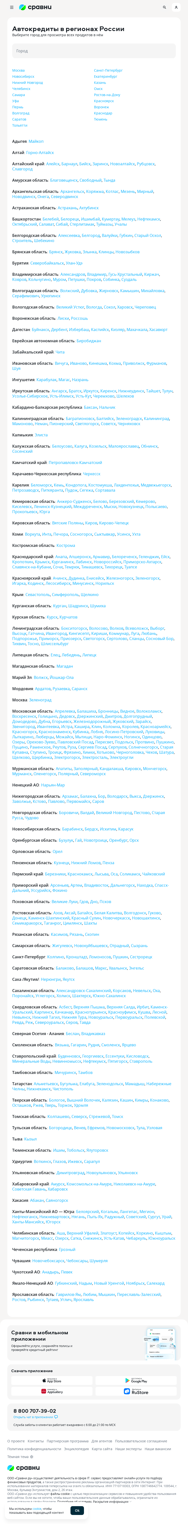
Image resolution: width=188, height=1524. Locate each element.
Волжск (41, 677)
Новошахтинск (146, 918)
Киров (91, 523)
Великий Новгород (114, 812)
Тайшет (153, 391)
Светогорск (94, 638)
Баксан (90, 407)
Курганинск (63, 561)
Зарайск (143, 721)
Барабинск (72, 829)
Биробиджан (89, 340)
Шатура (166, 752)
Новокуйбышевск (91, 945)
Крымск (42, 561)
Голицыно (47, 716)
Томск (117, 1116)
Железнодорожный (92, 721)
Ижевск (75, 1161)
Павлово (56, 801)
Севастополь (37, 594)
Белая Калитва (108, 913)
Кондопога (76, 485)
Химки (89, 752)
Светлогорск (87, 423)
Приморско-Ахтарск (142, 561)
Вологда (94, 307)
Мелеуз (128, 219)
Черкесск (91, 473)
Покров (94, 279)
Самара (18, 94)
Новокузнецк (130, 506)
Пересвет (104, 742)
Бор (101, 796)
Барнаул (69, 163)
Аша (61, 1233)
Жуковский (123, 721)
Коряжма (95, 191)
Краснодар (103, 113)
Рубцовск (146, 163)
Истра (66, 726)
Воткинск (42, 1161)
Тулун (167, 391)
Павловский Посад (75, 742)
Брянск (56, 251)
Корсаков (122, 990)
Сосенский (22, 451)
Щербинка (42, 757)
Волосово (98, 628)
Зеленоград (40, 700)
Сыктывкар (104, 534)
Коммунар (119, 633)
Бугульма (69, 1083)
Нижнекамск (39, 1089)
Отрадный (119, 945)
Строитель (22, 240)
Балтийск (105, 418)
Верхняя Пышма (89, 1007)
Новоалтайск (122, 163)
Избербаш (79, 329)
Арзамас (70, 796)
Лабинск (84, 561)
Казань (100, 82)
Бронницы (108, 711)
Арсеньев (59, 885)
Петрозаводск (25, 490)
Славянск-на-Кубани (31, 567)
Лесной (159, 1012)
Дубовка (89, 290)
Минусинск (83, 583)
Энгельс (136, 968)
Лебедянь (71, 655)
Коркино (144, 1233)
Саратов (19, 119)
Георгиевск (93, 1056)
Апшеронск (80, 556)
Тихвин (19, 643)
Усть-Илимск (62, 396)
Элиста (41, 435)
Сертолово (117, 638)
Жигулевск (62, 945)
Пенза (108, 862)
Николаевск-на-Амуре (134, 1184)
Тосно (33, 643)
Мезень (128, 191)
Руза (72, 747)
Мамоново (22, 423)
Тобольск (75, 1150)
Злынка (90, 251)
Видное (127, 711)
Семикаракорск (27, 923)
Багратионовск (80, 418)
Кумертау (110, 219)
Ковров (19, 279)
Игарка (19, 583)
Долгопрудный (138, 716)
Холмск (63, 995)
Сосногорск (81, 534)
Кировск (133, 768)
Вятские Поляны (67, 523)
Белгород (91, 235)
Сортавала (105, 490)
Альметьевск (46, 1083)
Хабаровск (58, 1189)
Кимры (141, 1100)
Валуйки (110, 235)
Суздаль (129, 279)
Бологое (57, 1100)
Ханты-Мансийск (28, 1222)
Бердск (91, 829)
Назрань (80, 379)
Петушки (76, 279)
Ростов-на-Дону (107, 94)
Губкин (125, 235)
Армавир (101, 556)
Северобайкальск (47, 263)
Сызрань (139, 945)
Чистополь (63, 1089)
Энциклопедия (76, 1449)
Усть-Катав (114, 1238)
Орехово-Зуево (41, 742)
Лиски (63, 318)
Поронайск (23, 995)
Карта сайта (102, 1449)
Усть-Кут (83, 396)
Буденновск (69, 1056)
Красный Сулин (86, 918)
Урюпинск (50, 295)
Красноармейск (156, 726)
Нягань (78, 1216)
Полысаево (156, 506)
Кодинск (36, 583)
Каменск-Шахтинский (49, 918)
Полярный (68, 773)
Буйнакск (40, 329)
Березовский (121, 501)
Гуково (154, 913)
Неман (41, 423)
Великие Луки (65, 901)
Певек (66, 1272)
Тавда (85, 1022)
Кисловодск (137, 1056)
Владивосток (96, 885)
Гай (78, 840)
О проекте (16, 1441)
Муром (59, 279)
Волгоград (20, 113)
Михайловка (152, 290)
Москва (18, 70)
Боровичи (68, 812)
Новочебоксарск (48, 1260)
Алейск (52, 163)
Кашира (82, 726)
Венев (79, 1127)
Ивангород (56, 633)
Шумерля (99, 1260)
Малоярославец (123, 446)
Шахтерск (81, 995)
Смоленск (110, 1045)
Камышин (129, 290)
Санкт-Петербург (108, 70)
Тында (109, 180)
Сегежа (86, 490)
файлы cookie (60, 1494)
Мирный (145, 191)
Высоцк (19, 633)
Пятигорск (118, 1061)
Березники (55, 874)
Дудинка (76, 578)
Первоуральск (128, 1017)
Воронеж (101, 107)
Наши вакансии (158, 1449)
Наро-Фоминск (108, 737)
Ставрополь (140, 1061)
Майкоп (36, 141)
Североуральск (49, 1022)
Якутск (69, 979)
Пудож (71, 490)
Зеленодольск (109, 1083)
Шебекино (44, 240)
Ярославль (83, 1299)
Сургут (154, 1216)
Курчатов (68, 617)
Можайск (64, 737)
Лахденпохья (126, 485)
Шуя (16, 368)
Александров (72, 274)
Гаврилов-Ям (68, 1294)
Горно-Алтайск (40, 152)
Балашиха (86, 711)
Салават (46, 224)
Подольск (124, 742)
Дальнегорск (122, 885)
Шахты (90, 923)
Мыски (110, 506)
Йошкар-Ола (62, 677)
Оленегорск (45, 773)
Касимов (59, 934)
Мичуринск (65, 1072)
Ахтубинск (89, 207)
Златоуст (108, 1233)
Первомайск (78, 801)
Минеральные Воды (31, 1061)
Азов (57, 913)
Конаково (159, 1100)
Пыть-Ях (95, 1216)
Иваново (78, 363)
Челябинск (21, 88)
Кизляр (118, 329)
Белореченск (124, 556)
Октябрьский (24, 224)
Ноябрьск (135, 1283)
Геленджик (149, 556)
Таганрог (52, 923)
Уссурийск (40, 890)
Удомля (81, 1105)
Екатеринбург (105, 76)
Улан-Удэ (74, 263)
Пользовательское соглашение (141, 1441)
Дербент (59, 329)
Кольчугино (39, 279)
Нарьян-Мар (53, 785)
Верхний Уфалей (82, 1233)
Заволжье (21, 801)
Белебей (51, 219)
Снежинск (92, 1238)
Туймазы (104, 224)
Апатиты (64, 768)
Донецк (19, 918)
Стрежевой (99, 1116)
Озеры (18, 742)
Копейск (126, 1233)
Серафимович (25, 295)
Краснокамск (80, 874)
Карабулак (46, 379)
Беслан (72, 1033)
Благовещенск (64, 180)
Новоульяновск (101, 1172)
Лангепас (129, 1211)
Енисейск (95, 578)
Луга (135, 633)
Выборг (157, 628)
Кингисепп (79, 633)
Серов (72, 1022)
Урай (166, 1216)
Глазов (59, 1161)
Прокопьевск (24, 511)
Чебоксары (77, 1260)
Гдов (84, 901)
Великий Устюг (70, 307)
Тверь (50, 1105)
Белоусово (62, 446)
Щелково (21, 757)
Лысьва (101, 874)
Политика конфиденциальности (34, 1449)
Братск (75, 391)
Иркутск (90, 391)
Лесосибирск (58, 583)
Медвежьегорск (156, 485)
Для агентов (102, 1441)
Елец (55, 655)
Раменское (40, 747)
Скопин (92, 934)
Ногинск (132, 737)
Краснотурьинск (90, 1012)
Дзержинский (90, 716)
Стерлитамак (82, 224)
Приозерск (70, 638)
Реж (29, 1022)
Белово (100, 501)
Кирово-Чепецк (114, 523)
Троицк (55, 752)
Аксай (69, 913)
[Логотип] (23, 1468)
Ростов (18, 1299)
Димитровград (70, 1172)
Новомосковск (120, 1127)
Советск (108, 423)
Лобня (97, 731)
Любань (148, 633)
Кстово (39, 801)
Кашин (126, 1100)
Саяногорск (57, 1200)
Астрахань (67, 207)
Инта (46, 534)
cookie (37, 1509)
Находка (145, 885)
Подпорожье (24, 638)
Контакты (36, 1441)
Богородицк (60, 1127)
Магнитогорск (25, 1238)
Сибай (62, 224)
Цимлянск (72, 923)
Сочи (58, 567)
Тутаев (52, 1299)
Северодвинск (64, 196)
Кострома (66, 545)
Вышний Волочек (83, 1100)
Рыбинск (35, 1299)
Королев (130, 726)
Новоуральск (100, 1017)
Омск (98, 88)
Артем (76, 885)
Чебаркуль (136, 1238)
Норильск (104, 583)
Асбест (65, 1007)
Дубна (44, 721)
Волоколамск (149, 711)
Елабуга (87, 1083)
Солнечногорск (143, 747)
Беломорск (41, 485)
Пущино (20, 747)
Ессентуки (115, 1056)
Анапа (61, 556)
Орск (134, 840)
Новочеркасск (116, 918)
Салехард (155, 1283)
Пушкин (120, 957)
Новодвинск (23, 196)
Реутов (59, 747)
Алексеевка (69, 235)
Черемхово (104, 396)
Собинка (111, 279)
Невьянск (21, 1017)
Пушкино (165, 742)
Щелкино (90, 594)
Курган (59, 605)
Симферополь (65, 594)
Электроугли (121, 757)
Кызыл (30, 1139)
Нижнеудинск (131, 391)
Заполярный (86, 768)
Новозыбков (128, 251)
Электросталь (95, 757)
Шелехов (125, 396)
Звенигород (23, 726)
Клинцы (106, 251)
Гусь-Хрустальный (125, 274)
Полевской (154, 1017)
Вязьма (62, 1045)
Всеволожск (136, 628)
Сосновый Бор (160, 638)
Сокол (109, 307)
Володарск (117, 796)
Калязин (110, 1100)
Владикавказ (93, 1033)
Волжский (69, 290)
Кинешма (98, 363)
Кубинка (81, 731)
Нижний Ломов (86, 862)
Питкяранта (52, 490)
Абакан (37, 1200)
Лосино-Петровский (124, 731)
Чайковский (153, 874)
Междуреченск (87, 506)
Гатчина (36, 633)
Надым (85, 1283)
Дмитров (113, 716)
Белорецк (70, 219)
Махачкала (137, 329)
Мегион (147, 1211)
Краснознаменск (55, 731)
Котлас (112, 191)
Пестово (142, 812)
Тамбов (85, 1072)
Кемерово (145, 501)
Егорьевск (61, 721)
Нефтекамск (148, 219)
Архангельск (72, 191)
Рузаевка (61, 688)
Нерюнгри (51, 979)
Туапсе (130, 567)
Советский (136, 1216)
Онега (43, 196)
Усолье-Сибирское (30, 396)
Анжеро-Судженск (74, 501)
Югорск (53, 1222)
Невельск (142, 990)
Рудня (93, 1045)
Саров (98, 801)
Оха (156, 990)
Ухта (136, 534)
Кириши (99, 633)
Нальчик (107, 407)
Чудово (32, 817)
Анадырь (50, 1272)
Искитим (108, 829)
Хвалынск (118, 968)
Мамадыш (134, 1083)
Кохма (115, 363)
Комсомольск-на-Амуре (89, 1184)
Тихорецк (113, 567)
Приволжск (133, 363)
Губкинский (66, 1283)
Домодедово (24, 721)
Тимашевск (92, 567)
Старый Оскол (147, 235)
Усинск (123, 534)
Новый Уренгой (109, 1283)
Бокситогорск (74, 628)
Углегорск (45, 995)
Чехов (151, 752)
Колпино (55, 957)
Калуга (80, 446)
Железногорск (119, 578)
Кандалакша (111, 768)
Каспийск (100, 329)
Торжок (65, 1105)
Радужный (114, 1216)
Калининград (156, 418)
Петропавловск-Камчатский (75, 462)
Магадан (65, 666)
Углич (65, 1299)
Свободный (91, 180)
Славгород (22, 169)
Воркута (32, 534)
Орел (57, 851)
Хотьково (105, 752)
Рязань (76, 934)
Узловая (154, 1127)
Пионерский (61, 423)
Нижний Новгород (27, 82)
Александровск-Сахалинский (83, 990)
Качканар (64, 1012)
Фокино (59, 890)
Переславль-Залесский (139, 1294)
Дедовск (67, 716)
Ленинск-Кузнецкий (52, 506)
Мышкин (106, 1294)
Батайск (84, 913)
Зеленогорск (147, 578)
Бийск (85, 163)
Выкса (135, 796)
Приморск (49, 638)
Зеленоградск (129, 418)
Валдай (87, 812)
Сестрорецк (141, 957)
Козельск (97, 446)
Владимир (96, 274)
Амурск (58, 1184)
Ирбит (143, 1007)
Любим (89, 1294)
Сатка (75, 1238)
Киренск (108, 391)
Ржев (38, 1105)
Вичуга (61, 363)
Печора (60, 534)
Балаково (65, 968)
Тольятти (19, 125)
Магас (64, 379)
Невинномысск (66, 1061)
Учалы (121, 224)
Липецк (89, 655)
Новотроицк (95, 840)
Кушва (144, 1012)
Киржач (151, 274)
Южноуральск (161, 1238)
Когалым (109, 1211)
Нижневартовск (54, 1216)
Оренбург (118, 840)
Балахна (88, 796)
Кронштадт (76, 957)
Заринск (100, 163)
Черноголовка (130, 752)
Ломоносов (100, 957)
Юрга (44, 511)
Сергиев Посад (92, 747)
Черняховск (129, 423)
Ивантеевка (48, 726)
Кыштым (163, 1233)
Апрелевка (65, 711)
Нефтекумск (94, 1061)
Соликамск (130, 874)
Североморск (93, 773)
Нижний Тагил (46, 1017)
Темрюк (72, 567)
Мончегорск (154, 768)
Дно (94, 901)
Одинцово (152, 737)
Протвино (144, 742)
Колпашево (58, 1116)
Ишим (59, 1150)
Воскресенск (24, 716)
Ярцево (129, 1045)
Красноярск (104, 101)
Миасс (47, 1238)
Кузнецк (61, 862)
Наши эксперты (128, 1449)
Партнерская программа (68, 1441)
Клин (96, 726)
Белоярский (87, 1211)
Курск (52, 617)
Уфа (15, 101)
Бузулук (66, 840)
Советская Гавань (29, 1189)
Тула (140, 1127)
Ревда (18, 1022)
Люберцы (44, 737)
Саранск (79, 688)
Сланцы (136, 638)
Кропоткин (22, 561)
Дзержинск (153, 796)
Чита (60, 352)
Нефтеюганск (24, 1216)
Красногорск (24, 731)
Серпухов (117, 747)
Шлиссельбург (55, 643)
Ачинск (60, 578)
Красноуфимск (122, 1012)
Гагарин (78, 1045)
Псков (105, 901)
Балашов (84, 968)
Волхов (116, 628)
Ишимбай (90, 219)
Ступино (38, 752)
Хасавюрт (158, 329)
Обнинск (149, 446)
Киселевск (22, 506)
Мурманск (22, 773)
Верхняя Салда (121, 1007)
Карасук (125, 829)
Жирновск (108, 290)
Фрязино (72, 752)
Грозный (67, 1249)
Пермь (17, 107)
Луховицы (154, 731)
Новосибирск (23, 76)
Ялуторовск (97, 1150)
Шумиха (98, 605)
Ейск (165, 556)
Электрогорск (67, 757)
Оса (114, 874)
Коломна (111, 726)
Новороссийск (107, 561)
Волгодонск (135, 913)
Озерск (62, 1238)
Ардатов (43, 688)
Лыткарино (23, 737)
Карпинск (44, 1012)
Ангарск (59, 391)
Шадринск (78, 605)
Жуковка (73, 251)
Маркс (101, 968)
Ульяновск (128, 1172)
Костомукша (100, 485)
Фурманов (156, 363)
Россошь (79, 318)
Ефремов (96, 1127)
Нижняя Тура (74, 1017)
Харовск (125, 307)
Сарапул (92, 1161)
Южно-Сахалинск (109, 995)
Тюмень (100, 119)
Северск (79, 1116)
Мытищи (83, 737)
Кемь (59, 485)
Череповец (145, 307)
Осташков (21, 1105)
